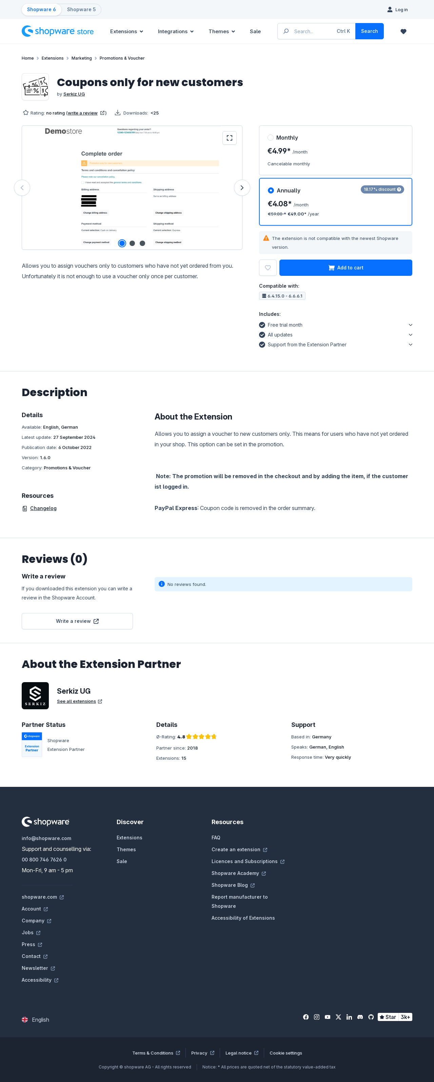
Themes (126, 849)
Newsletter (38, 968)
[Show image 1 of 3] (122, 243)
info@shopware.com (46, 838)
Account (35, 908)
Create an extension (239, 849)
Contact (34, 956)
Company (36, 920)
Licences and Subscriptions (248, 861)
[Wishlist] (403, 31)
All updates (276, 334)
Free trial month (280, 324)
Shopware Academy (239, 873)
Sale (122, 861)
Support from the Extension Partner (303, 343)
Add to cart (346, 268)
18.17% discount (382, 189)
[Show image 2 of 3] (132, 243)
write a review (86, 113)
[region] (132, 187)
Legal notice (241, 1053)
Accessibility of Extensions (243, 918)
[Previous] (22, 188)
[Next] (242, 188)
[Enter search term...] (316, 31)
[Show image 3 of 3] (142, 243)
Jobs (31, 932)
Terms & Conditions (156, 1053)
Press (32, 944)
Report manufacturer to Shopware (240, 901)
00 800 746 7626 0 (44, 859)
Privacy (202, 1053)
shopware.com (43, 896)
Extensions (129, 837)
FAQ (216, 837)
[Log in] (397, 9)
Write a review (77, 621)
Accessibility (40, 979)
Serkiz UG (74, 94)
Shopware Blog (233, 885)
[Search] (369, 31)
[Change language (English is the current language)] (35, 1019)
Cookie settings (286, 1053)
